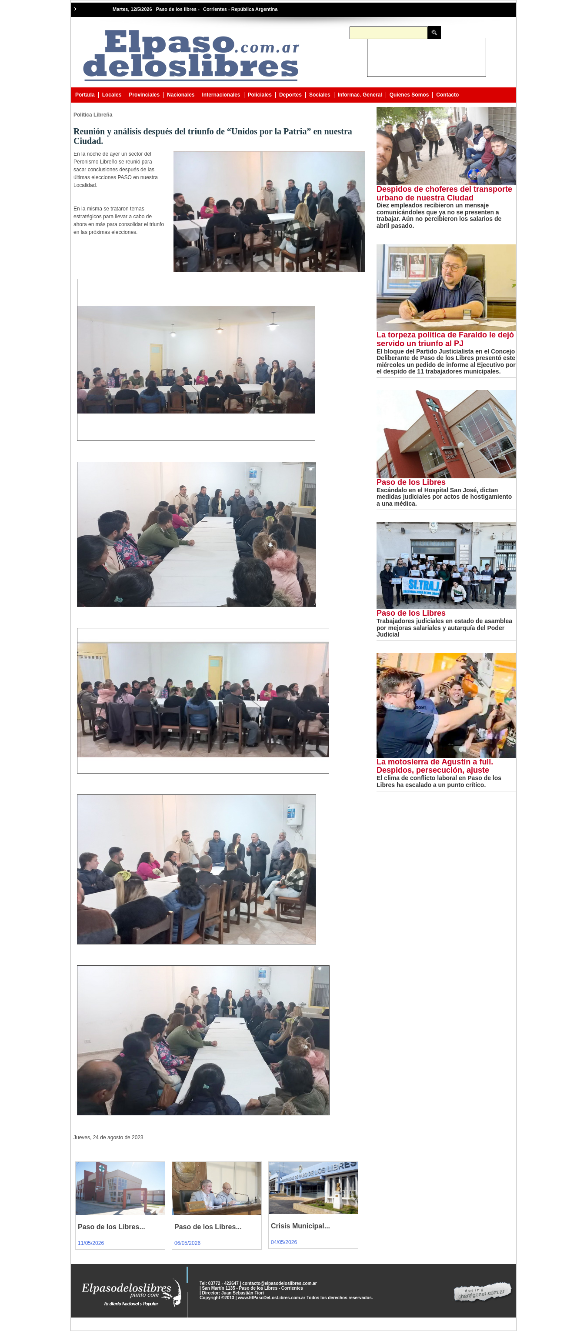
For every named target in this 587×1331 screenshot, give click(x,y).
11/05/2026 (91, 1243)
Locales (112, 95)
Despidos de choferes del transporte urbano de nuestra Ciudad (444, 193)
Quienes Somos (409, 95)
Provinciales (144, 95)
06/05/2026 (187, 1243)
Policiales (260, 95)
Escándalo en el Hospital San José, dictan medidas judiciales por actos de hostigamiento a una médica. (444, 497)
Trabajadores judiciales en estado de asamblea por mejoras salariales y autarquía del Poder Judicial (444, 627)
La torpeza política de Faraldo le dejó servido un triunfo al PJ (445, 339)
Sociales (319, 95)
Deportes (290, 95)
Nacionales (180, 95)
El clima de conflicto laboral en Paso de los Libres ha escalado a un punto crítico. (439, 781)
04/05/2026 (284, 1242)
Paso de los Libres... (111, 1227)
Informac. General (360, 95)
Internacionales (221, 95)
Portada (85, 95)
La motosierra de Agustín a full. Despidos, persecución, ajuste (435, 766)
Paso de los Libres (411, 482)
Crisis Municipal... (300, 1226)
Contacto (447, 95)
